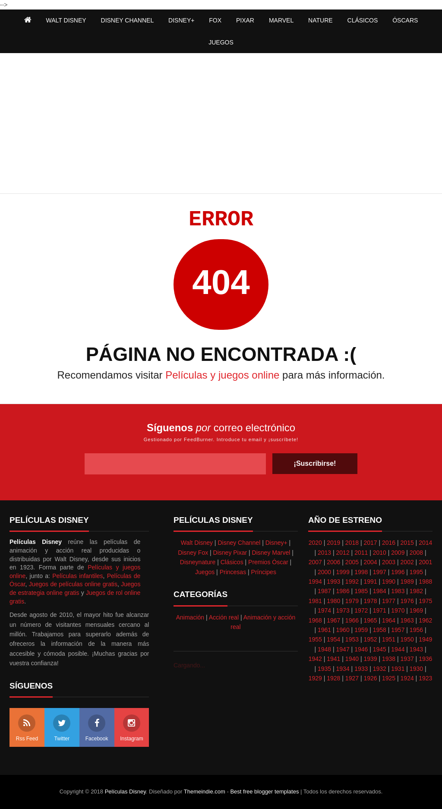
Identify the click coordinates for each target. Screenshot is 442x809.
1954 (333, 639)
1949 (425, 639)
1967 (333, 620)
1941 (333, 658)
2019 (333, 542)
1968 (315, 620)
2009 (397, 552)
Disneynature (198, 562)
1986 (343, 591)
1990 (388, 581)
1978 (370, 600)
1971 (379, 610)
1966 (352, 620)
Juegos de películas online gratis (73, 584)
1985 (361, 591)
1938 (388, 658)
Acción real (224, 617)
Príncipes (263, 572)
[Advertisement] (221, 124)
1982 (416, 591)
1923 (425, 678)
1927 (352, 678)
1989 (407, 581)
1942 (315, 658)
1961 (324, 629)
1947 (343, 649)
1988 (425, 581)
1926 (370, 678)
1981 (315, 600)
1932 (379, 668)
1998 (361, 572)
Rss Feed (27, 728)
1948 (324, 649)
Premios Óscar (268, 562)
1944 (397, 649)
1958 (379, 629)
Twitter (61, 728)
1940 (352, 658)
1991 (370, 581)
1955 (315, 639)
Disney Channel (239, 542)
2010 (379, 552)
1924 (407, 678)
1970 (397, 610)
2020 (315, 542)
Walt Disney (197, 542)
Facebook (96, 728)
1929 (315, 678)
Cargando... (189, 665)
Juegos (205, 572)
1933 (361, 668)
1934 (343, 668)
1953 (352, 639)
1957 (397, 629)
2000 (324, 572)
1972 (361, 610)
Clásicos (232, 562)
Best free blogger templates (264, 791)
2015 (407, 542)
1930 (416, 668)
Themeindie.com (204, 791)
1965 (370, 620)
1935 (324, 668)
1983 (397, 591)
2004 (370, 562)
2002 (407, 562)
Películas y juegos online (222, 375)
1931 (397, 668)
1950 (407, 639)
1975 (425, 600)
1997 (379, 572)
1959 (361, 629)
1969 (416, 610)
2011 (361, 552)
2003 (388, 562)
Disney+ (276, 542)
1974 (324, 610)
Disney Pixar (230, 552)
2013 (324, 552)
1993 (333, 581)
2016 (388, 542)
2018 (352, 542)
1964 (388, 620)
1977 (388, 600)
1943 (416, 649)
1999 (343, 572)
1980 (333, 600)
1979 (352, 600)
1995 (416, 572)
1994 (315, 581)
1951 (388, 639)
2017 (370, 542)
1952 (370, 639)
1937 (407, 658)
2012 (343, 552)
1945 (379, 649)
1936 (425, 658)
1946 (361, 649)
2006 (333, 562)
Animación (190, 617)
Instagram (131, 728)
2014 (425, 542)
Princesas (233, 572)
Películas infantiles (77, 575)
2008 (416, 552)
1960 (343, 629)
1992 (352, 581)
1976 (407, 600)
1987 (324, 591)
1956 (416, 629)
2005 (352, 562)
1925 (388, 678)
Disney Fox (193, 552)
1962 (425, 620)
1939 (370, 658)
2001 (425, 562)
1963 (407, 620)
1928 (333, 678)
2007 (315, 562)
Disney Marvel (271, 552)
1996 (397, 572)
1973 (343, 610)
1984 (379, 591)
